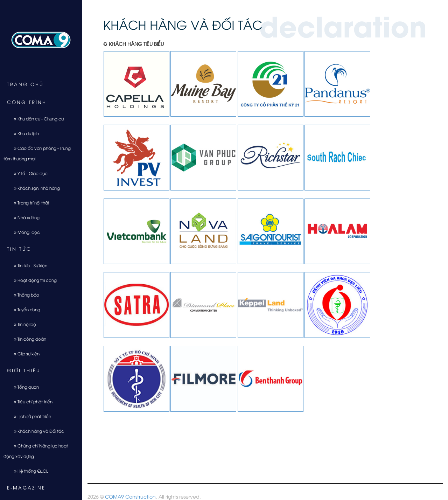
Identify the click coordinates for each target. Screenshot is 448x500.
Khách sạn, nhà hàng (34, 188)
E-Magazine (26, 487)
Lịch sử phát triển (30, 416)
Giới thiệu (24, 370)
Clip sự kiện (24, 353)
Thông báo (24, 295)
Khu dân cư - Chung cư (36, 118)
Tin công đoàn (27, 339)
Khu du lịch (24, 133)
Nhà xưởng (24, 217)
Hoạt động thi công (33, 280)
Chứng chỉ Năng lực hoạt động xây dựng (36, 451)
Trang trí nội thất (29, 203)
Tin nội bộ (22, 324)
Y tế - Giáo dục (28, 173)
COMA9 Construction (130, 496)
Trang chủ (25, 84)
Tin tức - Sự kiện (28, 265)
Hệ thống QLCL (28, 471)
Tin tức (19, 248)
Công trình (27, 102)
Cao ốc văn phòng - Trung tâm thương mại (37, 153)
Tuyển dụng (24, 309)
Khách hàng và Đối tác (36, 431)
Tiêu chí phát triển (30, 401)
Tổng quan (24, 387)
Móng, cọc (24, 232)
